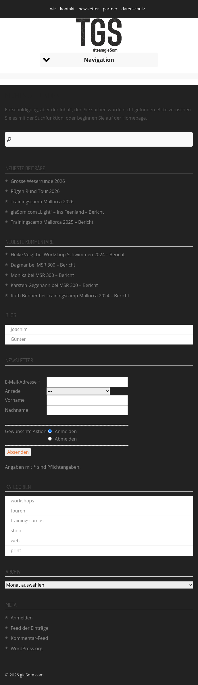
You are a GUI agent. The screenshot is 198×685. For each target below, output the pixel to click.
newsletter (88, 9)
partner (110, 9)
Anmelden (21, 618)
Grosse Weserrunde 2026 (38, 181)
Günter (18, 339)
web (15, 540)
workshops (22, 501)
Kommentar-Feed (29, 638)
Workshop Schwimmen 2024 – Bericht (84, 254)
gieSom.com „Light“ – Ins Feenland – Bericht (57, 212)
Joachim (19, 329)
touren (18, 511)
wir (53, 9)
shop (16, 530)
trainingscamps (27, 520)
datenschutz (133, 9)
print (16, 550)
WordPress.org (26, 648)
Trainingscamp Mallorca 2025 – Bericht (52, 222)
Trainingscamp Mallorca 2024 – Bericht (88, 295)
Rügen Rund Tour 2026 (35, 191)
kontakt (67, 9)
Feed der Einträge (29, 628)
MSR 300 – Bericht (56, 265)
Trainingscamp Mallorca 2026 (42, 201)
